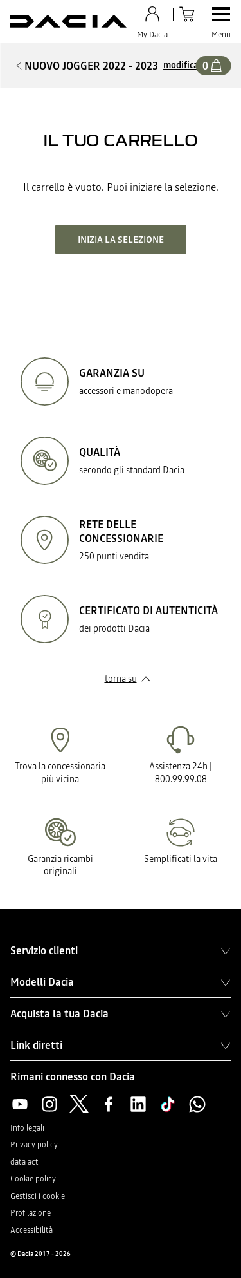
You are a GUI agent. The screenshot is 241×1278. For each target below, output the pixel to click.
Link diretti (120, 1045)
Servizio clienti (120, 950)
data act (24, 1162)
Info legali (27, 1128)
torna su (121, 678)
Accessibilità (31, 1230)
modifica (181, 65)
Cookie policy (33, 1179)
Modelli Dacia (120, 982)
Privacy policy (34, 1145)
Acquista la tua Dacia (120, 1013)
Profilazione (30, 1213)
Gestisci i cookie (37, 1196)
